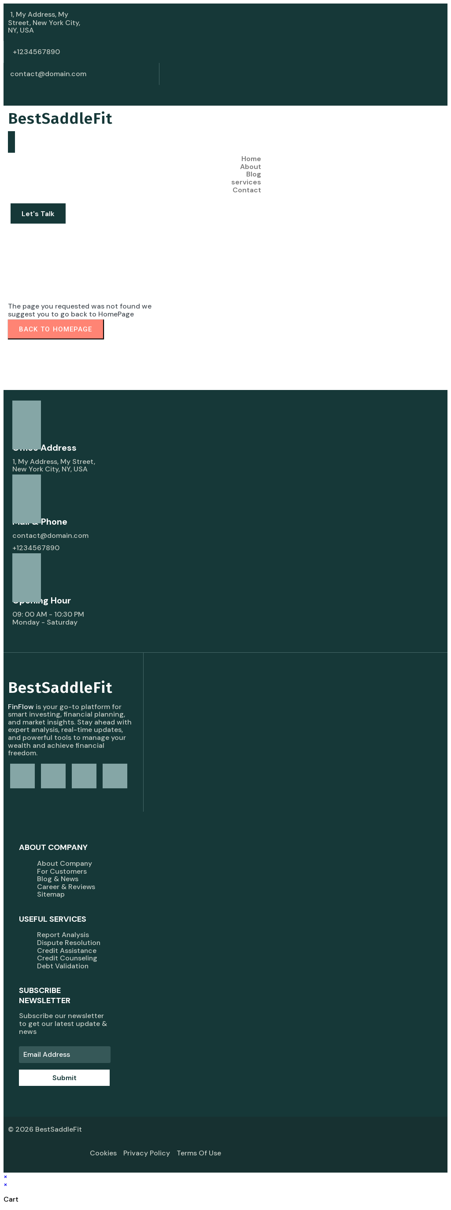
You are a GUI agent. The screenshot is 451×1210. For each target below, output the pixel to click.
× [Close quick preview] (5, 1176)
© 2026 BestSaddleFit (45, 1129)
